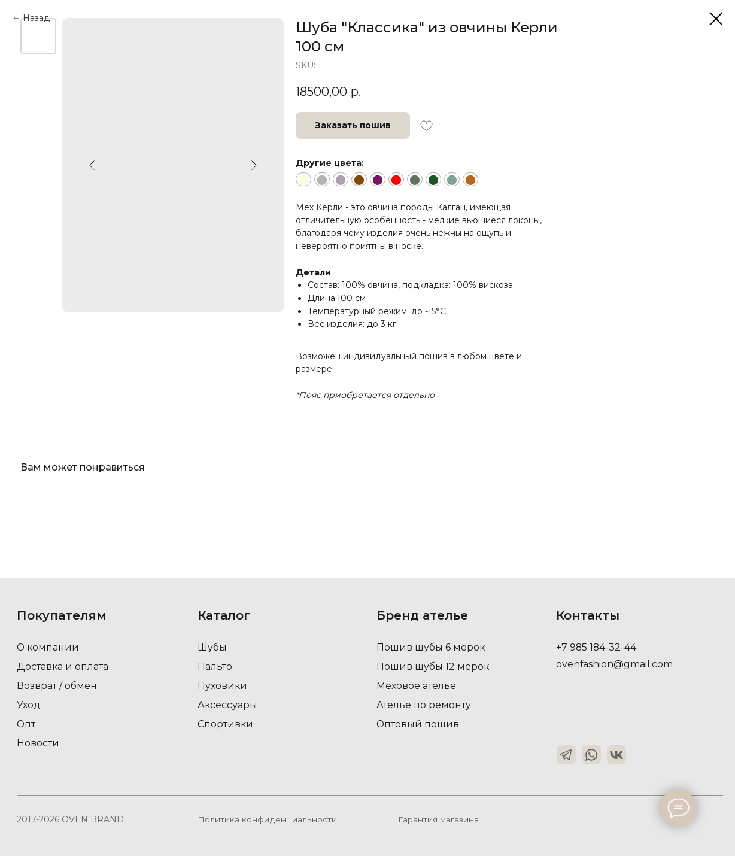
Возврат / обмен (57, 685)
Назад (36, 18)
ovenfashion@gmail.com (614, 664)
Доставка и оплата (63, 666)
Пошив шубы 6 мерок (430, 647)
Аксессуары (228, 705)
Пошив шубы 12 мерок (433, 666)
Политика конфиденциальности (267, 819)
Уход (29, 705)
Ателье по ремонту (423, 705)
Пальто (215, 666)
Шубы (212, 647)
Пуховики (223, 685)
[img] (566, 754)
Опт (26, 724)
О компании (48, 647)
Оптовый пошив (418, 724)
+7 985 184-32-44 (596, 647)
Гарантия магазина (438, 819)
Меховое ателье (416, 685)
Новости (38, 743)
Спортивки (226, 724)
